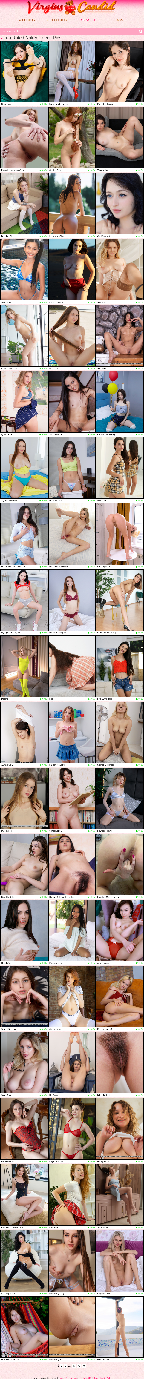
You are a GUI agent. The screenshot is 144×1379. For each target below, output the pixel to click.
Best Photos (56, 20)
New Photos (24, 20)
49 (84, 1366)
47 (74, 1366)
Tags (119, 20)
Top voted (87, 20)
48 (79, 1366)
